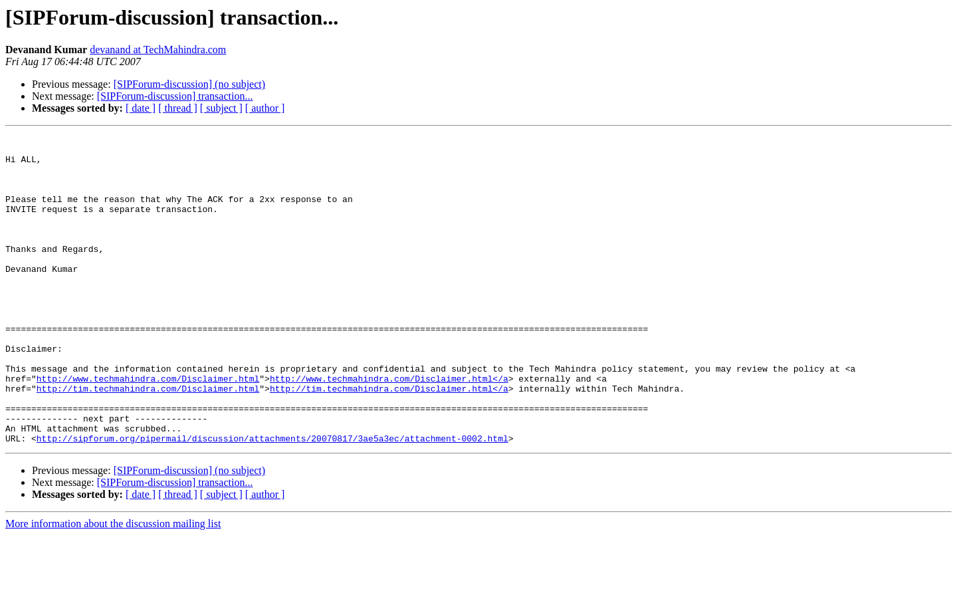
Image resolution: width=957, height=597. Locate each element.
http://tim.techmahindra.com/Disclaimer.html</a (389, 440)
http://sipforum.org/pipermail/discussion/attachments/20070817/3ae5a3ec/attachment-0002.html (272, 500)
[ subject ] (221, 108)
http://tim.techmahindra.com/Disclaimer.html (148, 440)
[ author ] (265, 108)
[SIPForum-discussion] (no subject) (189, 84)
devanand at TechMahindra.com (158, 49)
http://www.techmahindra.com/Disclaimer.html (148, 428)
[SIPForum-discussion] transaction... (175, 96)
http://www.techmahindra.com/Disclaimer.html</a (389, 428)
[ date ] (141, 108)
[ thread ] (177, 108)
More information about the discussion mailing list (113, 585)
